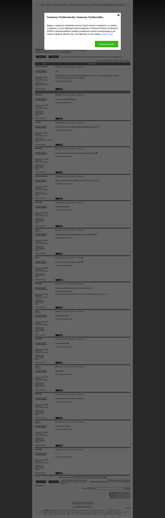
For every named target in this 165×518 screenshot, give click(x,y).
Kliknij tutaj (107, 34)
